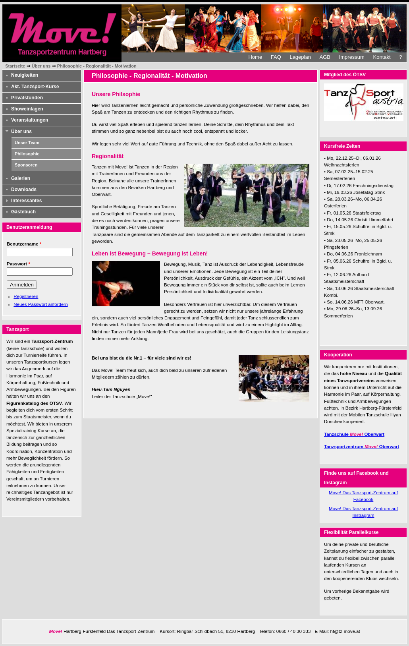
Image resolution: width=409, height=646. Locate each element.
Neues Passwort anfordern (41, 304)
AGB (325, 57)
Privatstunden (27, 98)
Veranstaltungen (29, 120)
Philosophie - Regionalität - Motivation (97, 66)
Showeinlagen (27, 109)
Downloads (24, 189)
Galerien (20, 178)
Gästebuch (23, 212)
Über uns (41, 66)
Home (255, 57)
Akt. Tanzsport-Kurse (35, 86)
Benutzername (24, 244)
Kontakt (382, 57)
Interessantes (26, 200)
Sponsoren (26, 164)
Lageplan (300, 57)
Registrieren (26, 296)
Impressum (352, 57)
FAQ (276, 57)
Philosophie (27, 153)
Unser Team (27, 142)
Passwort (18, 263)
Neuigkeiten (24, 75)
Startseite (15, 66)
